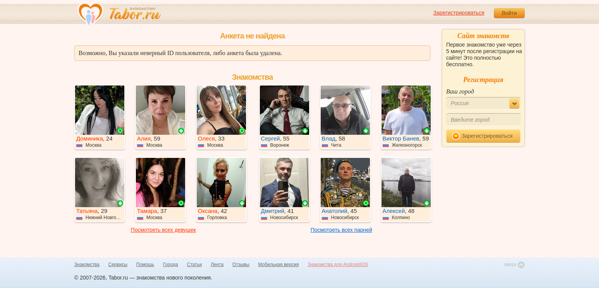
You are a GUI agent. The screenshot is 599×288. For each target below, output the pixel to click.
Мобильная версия (278, 264)
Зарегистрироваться (458, 13)
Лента (217, 264)
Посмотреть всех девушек (163, 230)
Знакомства (86, 264)
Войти (509, 13)
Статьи (194, 264)
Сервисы (117, 264)
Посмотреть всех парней (341, 230)
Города (170, 264)
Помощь (145, 264)
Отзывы (241, 264)
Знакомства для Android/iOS (338, 264)
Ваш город (460, 91)
